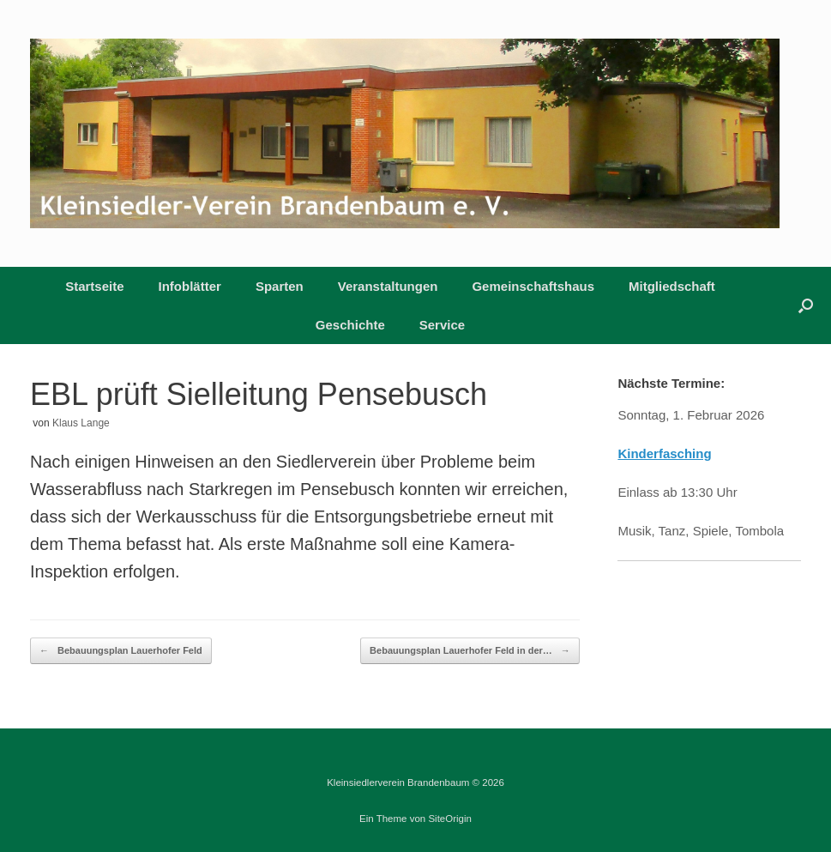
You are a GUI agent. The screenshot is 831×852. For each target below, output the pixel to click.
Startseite (94, 286)
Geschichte (350, 324)
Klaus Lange (81, 423)
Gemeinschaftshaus (533, 286)
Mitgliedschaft (672, 286)
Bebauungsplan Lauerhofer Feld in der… (470, 651)
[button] (805, 305)
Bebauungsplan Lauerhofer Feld (120, 651)
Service (442, 324)
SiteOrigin (450, 818)
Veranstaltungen (388, 286)
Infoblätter (190, 286)
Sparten (280, 286)
